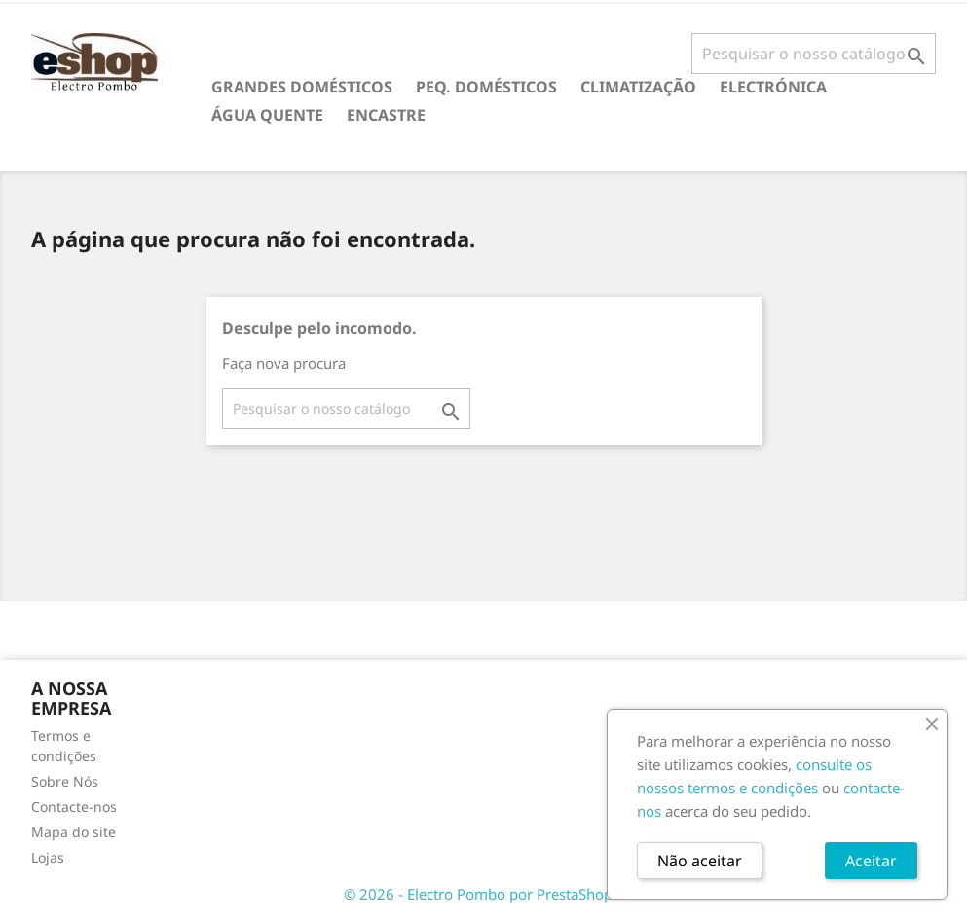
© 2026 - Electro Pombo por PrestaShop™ (484, 893)
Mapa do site (73, 832)
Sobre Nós (64, 781)
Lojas (47, 857)
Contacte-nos (74, 806)
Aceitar (871, 860)
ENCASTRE (386, 115)
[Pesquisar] (813, 53)
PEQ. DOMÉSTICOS (486, 86)
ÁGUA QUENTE (267, 115)
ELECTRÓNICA (773, 86)
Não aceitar (699, 860)
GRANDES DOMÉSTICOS (301, 86)
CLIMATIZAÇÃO (638, 86)
